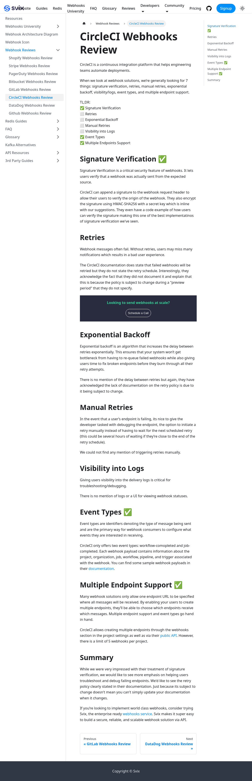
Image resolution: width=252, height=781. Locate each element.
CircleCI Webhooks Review (31, 97)
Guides (42, 8)
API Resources (17, 152)
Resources (13, 18)
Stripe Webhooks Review (29, 65)
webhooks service (137, 713)
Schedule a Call (138, 313)
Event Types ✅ (217, 63)
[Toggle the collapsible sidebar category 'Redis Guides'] (58, 121)
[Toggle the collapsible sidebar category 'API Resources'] (58, 152)
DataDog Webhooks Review (32, 105)
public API (168, 635)
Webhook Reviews (20, 50)
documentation (101, 568)
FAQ (93, 8)
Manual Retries (217, 50)
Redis (57, 8)
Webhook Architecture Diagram (31, 34)
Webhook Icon (17, 42)
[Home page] (84, 23)
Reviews (128, 8)
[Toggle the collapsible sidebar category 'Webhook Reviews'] (58, 50)
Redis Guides (16, 121)
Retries (212, 37)
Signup (226, 8)
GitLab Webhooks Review (30, 89)
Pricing (195, 8)
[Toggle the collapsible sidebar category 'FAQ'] (58, 129)
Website (24, 8)
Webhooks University (76, 8)
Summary (213, 80)
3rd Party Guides (19, 160)
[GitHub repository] (209, 8)
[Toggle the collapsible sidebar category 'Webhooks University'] (58, 26)
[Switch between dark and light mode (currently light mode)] (242, 8)
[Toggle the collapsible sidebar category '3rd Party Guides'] (58, 160)
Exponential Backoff (220, 43)
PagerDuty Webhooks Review (33, 73)
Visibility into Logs (219, 56)
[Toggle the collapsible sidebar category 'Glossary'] (58, 136)
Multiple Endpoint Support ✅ (219, 71)
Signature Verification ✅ (221, 28)
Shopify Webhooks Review (30, 58)
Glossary (109, 8)
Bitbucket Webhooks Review (32, 81)
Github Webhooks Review (30, 113)
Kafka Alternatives (20, 144)
